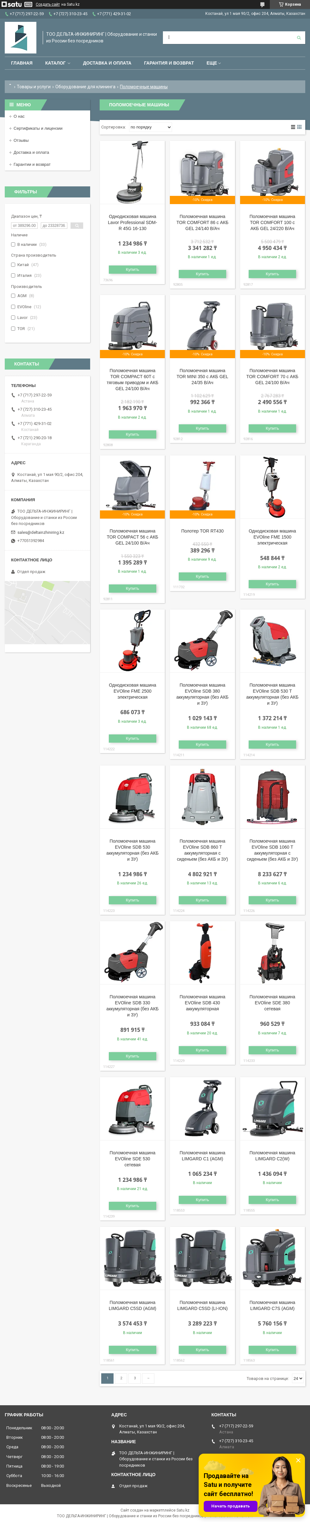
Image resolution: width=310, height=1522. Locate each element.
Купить (132, 269)
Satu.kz (183, 1510)
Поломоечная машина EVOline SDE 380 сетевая (272, 1002)
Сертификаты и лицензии (38, 128)
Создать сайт (48, 4)
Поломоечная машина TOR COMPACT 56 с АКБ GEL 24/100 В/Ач (132, 537)
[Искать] (299, 37)
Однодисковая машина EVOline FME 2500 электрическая (132, 691)
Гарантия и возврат (169, 62)
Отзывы (21, 140)
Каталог (55, 62)
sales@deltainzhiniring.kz (40, 532)
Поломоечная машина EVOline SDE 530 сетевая (133, 1158)
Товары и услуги (34, 86)
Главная (22, 62)
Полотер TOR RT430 (202, 530)
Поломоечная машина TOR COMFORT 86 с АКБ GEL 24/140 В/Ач (202, 222)
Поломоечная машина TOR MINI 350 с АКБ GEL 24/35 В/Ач (202, 376)
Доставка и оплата (107, 62)
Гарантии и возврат (32, 164)
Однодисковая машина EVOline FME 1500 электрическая (272, 537)
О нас (19, 116)
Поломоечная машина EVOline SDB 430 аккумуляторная (203, 1002)
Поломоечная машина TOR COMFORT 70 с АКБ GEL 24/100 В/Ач (272, 376)
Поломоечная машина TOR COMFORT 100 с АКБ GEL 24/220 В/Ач (272, 222)
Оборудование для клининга (85, 86)
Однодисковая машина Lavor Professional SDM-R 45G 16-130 (132, 222)
